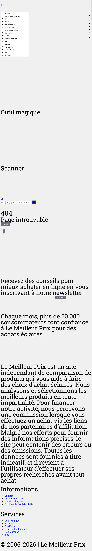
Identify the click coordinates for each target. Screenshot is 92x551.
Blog (5, 41)
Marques (7, 44)
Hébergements (8, 47)
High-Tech (7, 19)
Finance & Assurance (10, 38)
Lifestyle (6, 36)
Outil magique (20, 112)
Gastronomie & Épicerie (11, 30)
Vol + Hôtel (7, 55)
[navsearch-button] (2, 199)
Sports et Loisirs (9, 27)
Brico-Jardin (8, 33)
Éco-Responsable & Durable (12, 16)
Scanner (12, 168)
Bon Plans (7, 13)
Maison (6, 22)
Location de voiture (10, 50)
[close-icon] (1, 5)
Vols (5, 52)
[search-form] (16, 202)
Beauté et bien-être (9, 24)
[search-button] (34, 202)
